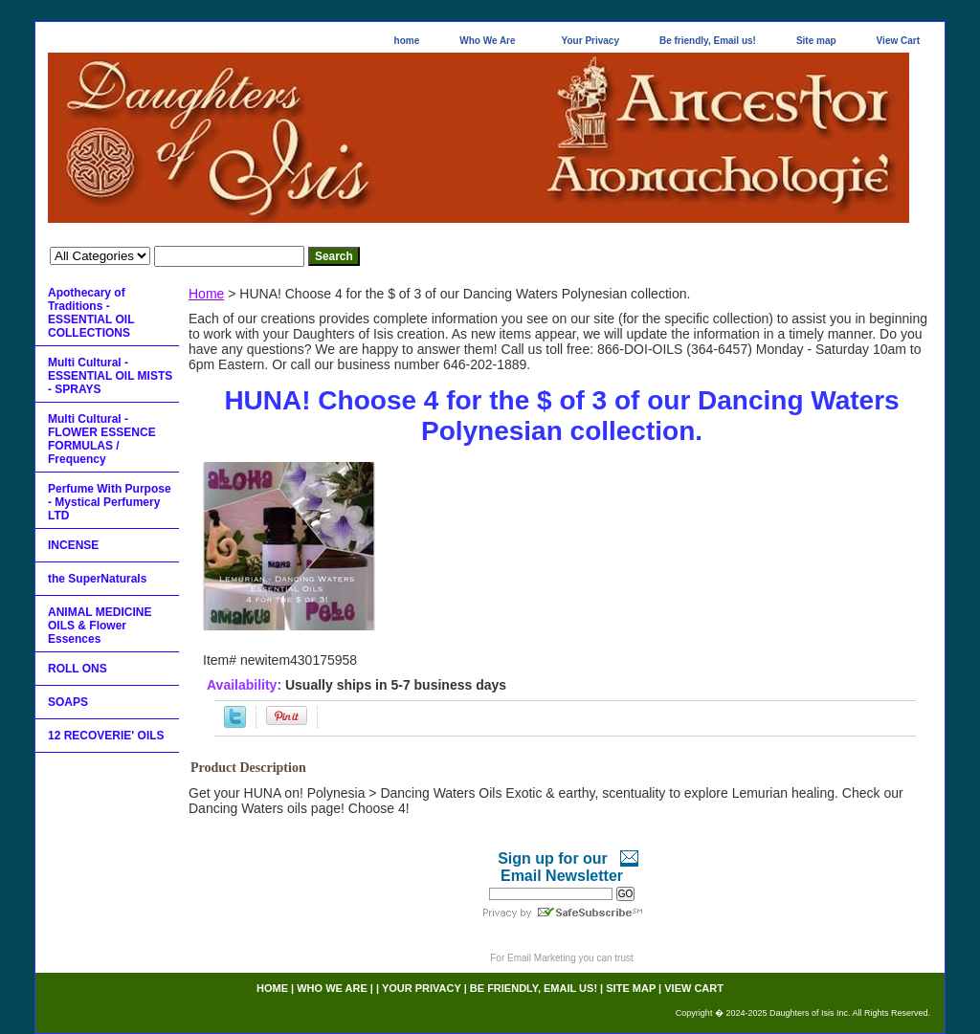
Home (206, 293)
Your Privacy (590, 40)
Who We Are (487, 40)
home (407, 40)
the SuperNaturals (97, 578)
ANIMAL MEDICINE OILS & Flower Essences (99, 625)
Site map (816, 40)
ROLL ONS (77, 668)
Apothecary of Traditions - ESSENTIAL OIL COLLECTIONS (91, 313)
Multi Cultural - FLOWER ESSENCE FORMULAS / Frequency (102, 439)
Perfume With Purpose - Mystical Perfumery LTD (109, 502)
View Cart (898, 40)
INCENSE (73, 545)
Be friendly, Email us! (707, 40)
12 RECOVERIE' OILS (106, 735)
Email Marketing (541, 958)
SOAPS (68, 702)
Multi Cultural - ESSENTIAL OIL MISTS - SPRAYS (110, 376)
